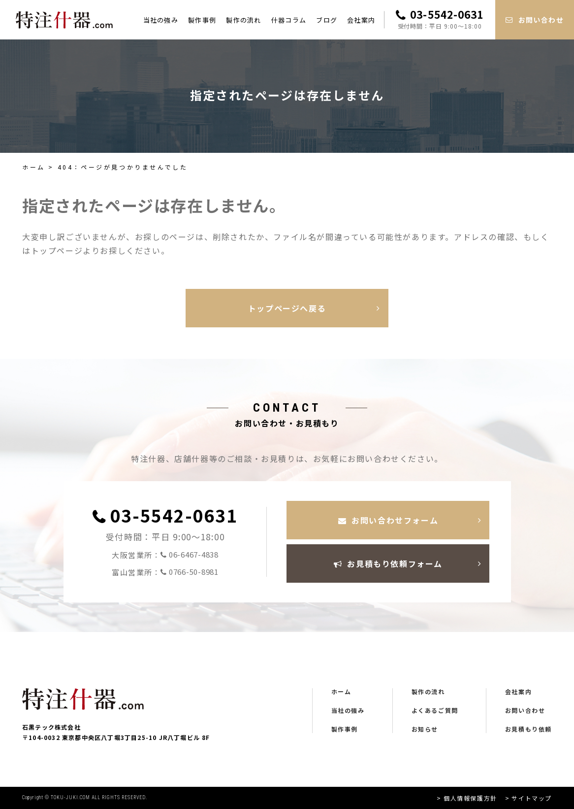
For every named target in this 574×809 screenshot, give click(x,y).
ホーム (33, 167)
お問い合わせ (525, 710)
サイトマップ (531, 798)
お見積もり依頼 (528, 729)
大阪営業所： (165, 555)
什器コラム (289, 20)
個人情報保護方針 (470, 798)
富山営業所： (165, 572)
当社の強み (161, 20)
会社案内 (361, 20)
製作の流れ (243, 20)
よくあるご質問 (435, 710)
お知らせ (425, 729)
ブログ (326, 20)
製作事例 (202, 20)
